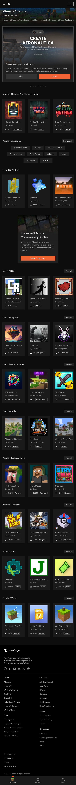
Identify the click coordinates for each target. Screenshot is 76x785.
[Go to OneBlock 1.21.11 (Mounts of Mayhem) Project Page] (64, 620)
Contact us (44, 724)
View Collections (38, 258)
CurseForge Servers (47, 706)
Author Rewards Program (13, 728)
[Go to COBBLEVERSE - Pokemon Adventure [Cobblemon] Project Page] (64, 526)
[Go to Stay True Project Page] (64, 480)
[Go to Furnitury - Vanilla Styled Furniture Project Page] (64, 292)
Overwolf (43, 734)
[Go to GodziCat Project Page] (39, 339)
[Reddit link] (28, 668)
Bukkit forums (45, 702)
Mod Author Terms (10, 766)
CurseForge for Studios (48, 738)
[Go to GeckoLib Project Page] (13, 573)
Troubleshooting (46, 720)
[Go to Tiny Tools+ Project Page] (64, 386)
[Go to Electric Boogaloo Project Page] (13, 191)
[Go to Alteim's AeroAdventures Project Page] (64, 339)
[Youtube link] (14, 668)
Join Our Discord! (46, 682)
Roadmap (43, 698)
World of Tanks (9, 710)
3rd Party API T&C (11, 736)
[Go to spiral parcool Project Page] (39, 433)
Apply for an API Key (11, 732)
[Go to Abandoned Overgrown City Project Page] (13, 433)
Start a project (9, 720)
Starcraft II (8, 698)
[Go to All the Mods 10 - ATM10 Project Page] (13, 526)
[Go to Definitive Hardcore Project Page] (13, 339)
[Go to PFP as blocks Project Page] (13, 386)
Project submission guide (13, 724)
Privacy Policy (8, 758)
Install (54, 76)
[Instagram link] (5, 668)
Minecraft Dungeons (11, 706)
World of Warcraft (11, 690)
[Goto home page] (9, 4)
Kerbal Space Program (12, 702)
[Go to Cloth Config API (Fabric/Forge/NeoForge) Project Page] (64, 573)
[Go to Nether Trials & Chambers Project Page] (39, 116)
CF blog (42, 690)
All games (7, 682)
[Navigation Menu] (3, 4)
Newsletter (44, 694)
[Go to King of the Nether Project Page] (13, 116)
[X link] (23, 668)
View (21, 76)
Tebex (42, 742)
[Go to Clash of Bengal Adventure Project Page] (64, 433)
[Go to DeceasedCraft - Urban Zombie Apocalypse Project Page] (39, 526)
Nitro (41, 746)
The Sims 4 (8, 694)
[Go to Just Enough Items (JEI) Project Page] (39, 573)
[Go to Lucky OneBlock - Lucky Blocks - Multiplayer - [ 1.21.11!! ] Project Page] (39, 620)
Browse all (67, 141)
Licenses (7, 762)
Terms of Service (9, 754)
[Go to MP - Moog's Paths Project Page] (64, 191)
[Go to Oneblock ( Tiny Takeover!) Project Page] (13, 620)
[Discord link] (19, 668)
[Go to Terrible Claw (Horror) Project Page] (39, 292)
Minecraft (7, 686)
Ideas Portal (44, 686)
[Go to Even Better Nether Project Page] (64, 116)
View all (69, 271)
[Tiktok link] (9, 668)
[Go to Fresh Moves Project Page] (39, 480)
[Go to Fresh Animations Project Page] (13, 480)
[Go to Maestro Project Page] (39, 191)
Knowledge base (46, 716)
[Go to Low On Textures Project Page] (39, 386)
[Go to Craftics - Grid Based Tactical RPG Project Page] (13, 292)
